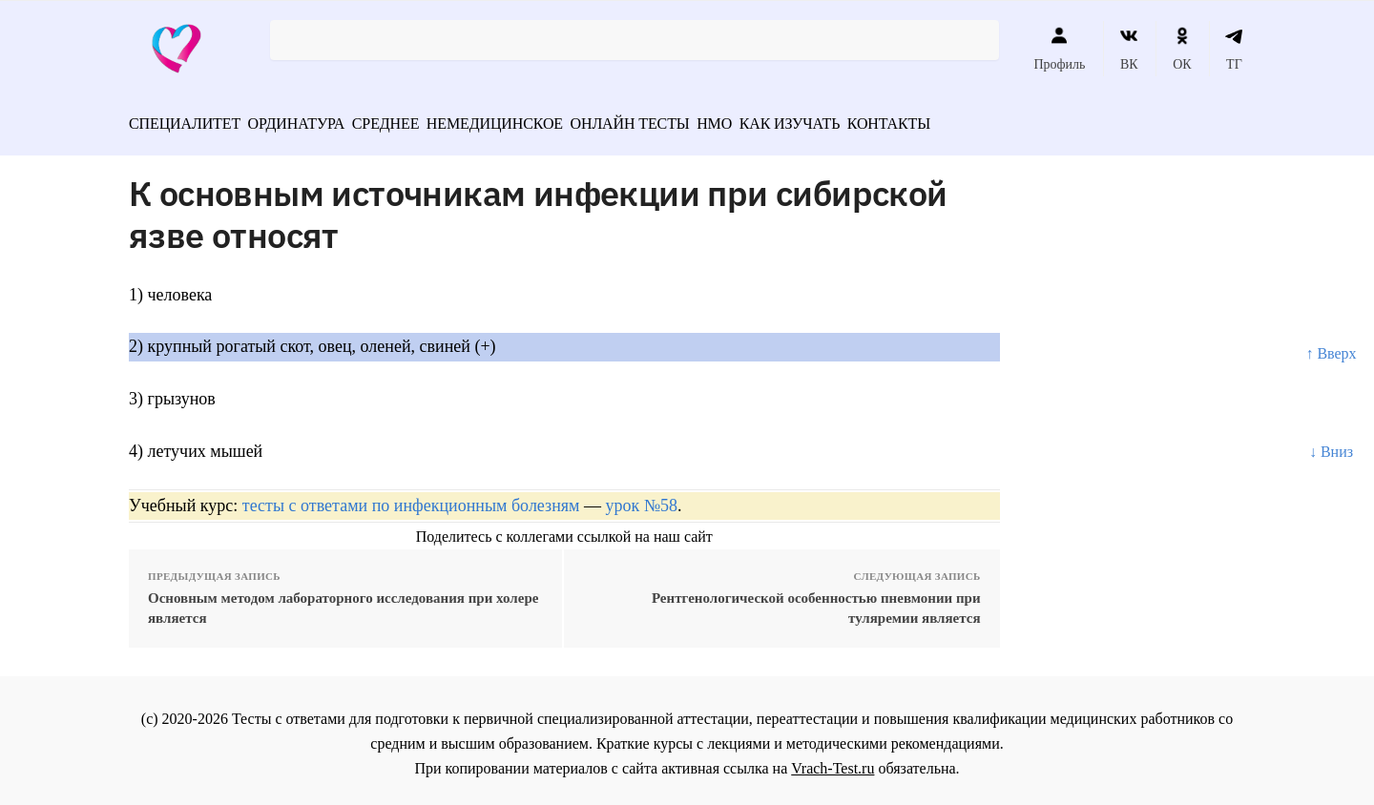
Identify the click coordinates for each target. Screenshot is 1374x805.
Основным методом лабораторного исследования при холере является (343, 601)
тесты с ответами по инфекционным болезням (411, 498)
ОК (1182, 49)
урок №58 (641, 498)
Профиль (1059, 49)
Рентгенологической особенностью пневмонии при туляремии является (816, 601)
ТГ (1234, 49)
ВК (1129, 49)
